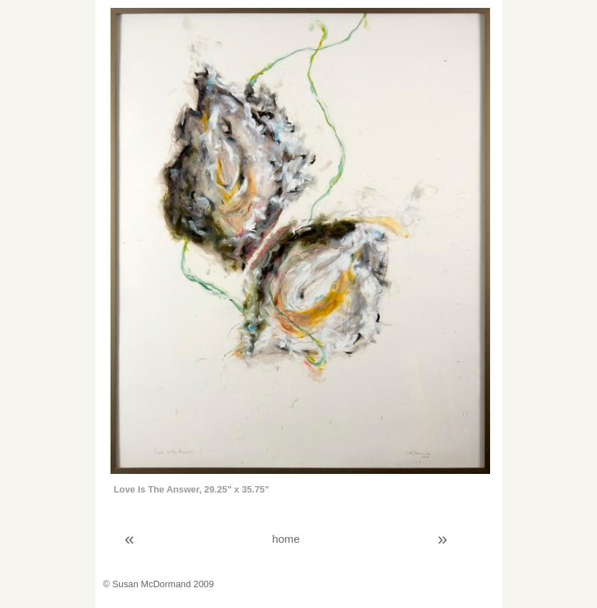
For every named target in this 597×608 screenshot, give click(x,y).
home (285, 539)
